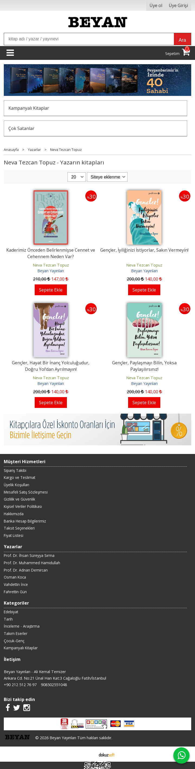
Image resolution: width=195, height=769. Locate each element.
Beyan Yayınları (50, 270)
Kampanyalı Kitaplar (28, 108)
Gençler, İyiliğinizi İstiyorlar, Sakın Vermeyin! (144, 250)
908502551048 (54, 684)
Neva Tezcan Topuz (51, 265)
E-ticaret (89, 754)
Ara (182, 40)
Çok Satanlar (21, 128)
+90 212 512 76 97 (20, 684)
